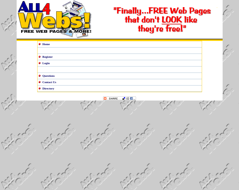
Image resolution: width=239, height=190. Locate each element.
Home (46, 44)
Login (46, 63)
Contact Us (49, 82)
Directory (48, 88)
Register (48, 56)
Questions (49, 75)
